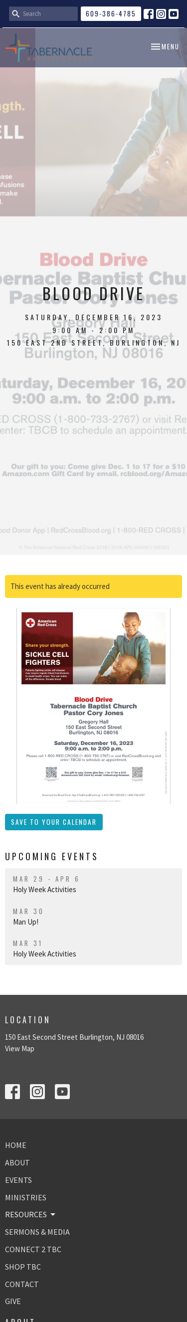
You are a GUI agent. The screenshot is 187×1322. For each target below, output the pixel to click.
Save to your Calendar (54, 822)
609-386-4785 (111, 13)
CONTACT (22, 1284)
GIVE (13, 1301)
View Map (19, 1048)
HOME (15, 1145)
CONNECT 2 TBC (33, 1249)
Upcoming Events (52, 856)
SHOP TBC (23, 1267)
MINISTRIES (25, 1197)
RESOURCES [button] (31, 1214)
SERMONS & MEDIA (37, 1232)
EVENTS (18, 1180)
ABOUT (17, 1162)
